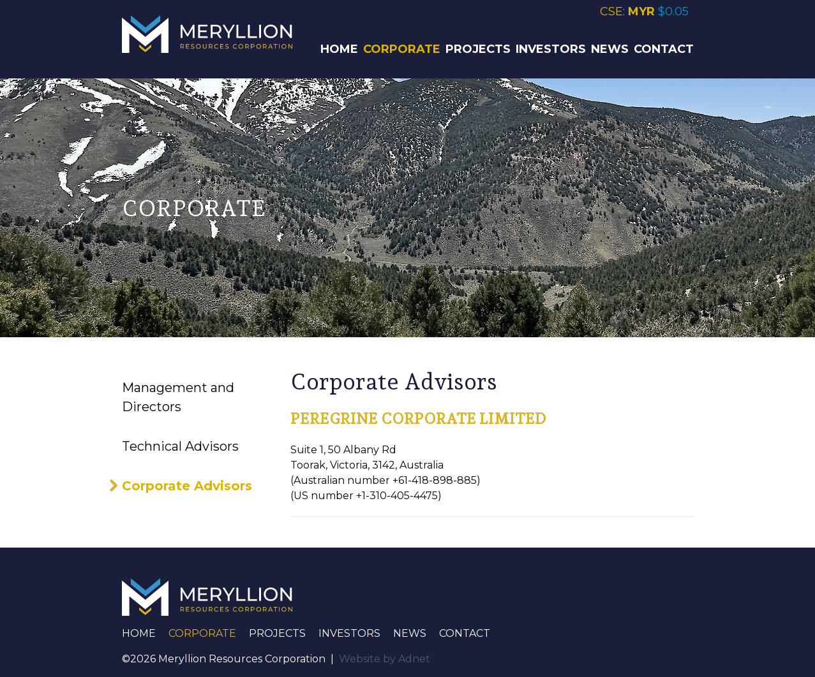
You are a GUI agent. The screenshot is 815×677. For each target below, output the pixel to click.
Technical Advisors (180, 446)
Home (339, 49)
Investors (551, 49)
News (610, 49)
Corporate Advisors (187, 485)
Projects (478, 49)
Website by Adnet (384, 659)
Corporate (401, 49)
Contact (664, 49)
